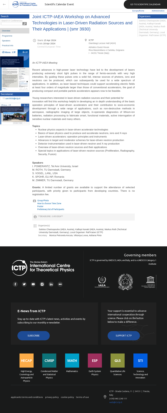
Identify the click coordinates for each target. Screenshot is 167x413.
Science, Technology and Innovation (140, 374)
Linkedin (51, 284)
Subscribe (34, 335)
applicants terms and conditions (27, 397)
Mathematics (72, 371)
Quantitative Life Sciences (117, 373)
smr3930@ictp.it (12, 98)
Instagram (42, 284)
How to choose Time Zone (49, 203)
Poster (40, 206)
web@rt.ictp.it (115, 402)
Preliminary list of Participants (50, 209)
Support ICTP (124, 335)
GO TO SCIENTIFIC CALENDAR (145, 4)
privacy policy (52, 397)
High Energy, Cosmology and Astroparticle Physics (27, 374)
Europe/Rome (138, 11)
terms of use (82, 397)
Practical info (7, 45)
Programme (7, 36)
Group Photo (43, 200)
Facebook (15, 284)
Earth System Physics (95, 373)
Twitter (24, 284)
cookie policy (67, 397)
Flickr (60, 284)
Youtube (33, 284)
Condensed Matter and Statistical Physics (49, 374)
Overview (6, 31)
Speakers (6, 41)
